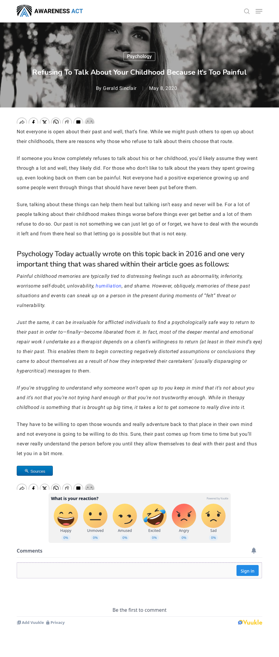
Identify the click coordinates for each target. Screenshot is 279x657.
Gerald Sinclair (120, 88)
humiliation (109, 286)
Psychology (139, 56)
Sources (37, 471)
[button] (259, 11)
